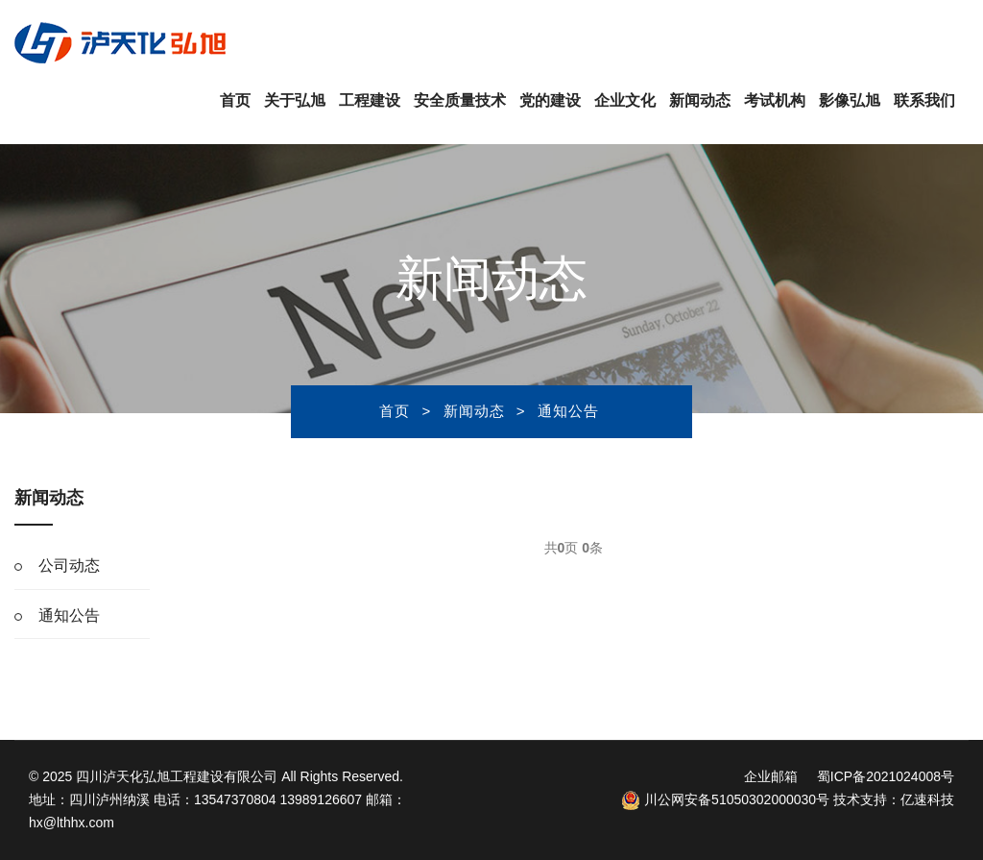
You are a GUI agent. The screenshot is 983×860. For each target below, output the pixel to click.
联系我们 (924, 100)
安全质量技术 (460, 100)
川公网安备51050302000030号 (725, 799)
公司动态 (69, 565)
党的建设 (550, 100)
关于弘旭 (294, 100)
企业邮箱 (771, 776)
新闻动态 (700, 100)
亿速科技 (927, 799)
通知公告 (568, 411)
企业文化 (625, 100)
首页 (235, 100)
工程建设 (369, 100)
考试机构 (774, 100)
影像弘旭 (849, 100)
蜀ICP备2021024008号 (885, 776)
